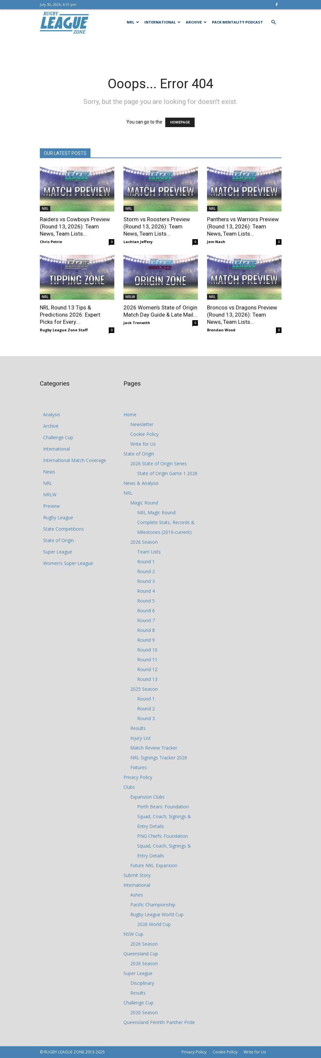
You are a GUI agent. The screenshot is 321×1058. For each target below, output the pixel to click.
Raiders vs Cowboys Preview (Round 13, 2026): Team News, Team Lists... (75, 226)
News (49, 472)
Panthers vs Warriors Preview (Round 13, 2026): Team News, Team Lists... (243, 226)
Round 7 (146, 620)
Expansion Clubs (147, 797)
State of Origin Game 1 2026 (167, 473)
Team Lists (149, 552)
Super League (57, 552)
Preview (51, 506)
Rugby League (58, 517)
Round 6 (146, 610)
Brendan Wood (221, 329)
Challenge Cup (58, 437)
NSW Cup (133, 934)
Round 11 (147, 659)
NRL (133, 22)
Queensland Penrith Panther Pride (159, 1022)
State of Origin (58, 540)
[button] (273, 22)
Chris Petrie (51, 241)
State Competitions (63, 529)
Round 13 (147, 679)
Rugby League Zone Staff (64, 329)
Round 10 (147, 650)
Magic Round (144, 503)
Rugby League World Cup (157, 914)
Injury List (140, 738)
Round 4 (146, 591)
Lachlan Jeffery (137, 241)
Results (138, 728)
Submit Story (137, 875)
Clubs (129, 787)
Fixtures (138, 767)
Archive (196, 22)
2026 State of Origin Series (158, 463)
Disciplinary (142, 983)
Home (129, 414)
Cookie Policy (144, 434)
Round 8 (146, 630)
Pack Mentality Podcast (237, 22)
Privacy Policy (137, 777)
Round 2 (146, 571)
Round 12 (147, 669)
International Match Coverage (74, 460)
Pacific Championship (152, 904)
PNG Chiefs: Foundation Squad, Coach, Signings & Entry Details (164, 846)
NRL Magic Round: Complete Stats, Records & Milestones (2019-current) (166, 522)
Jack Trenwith (136, 322)
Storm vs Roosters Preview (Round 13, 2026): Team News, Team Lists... (156, 226)
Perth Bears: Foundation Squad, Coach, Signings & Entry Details (164, 816)
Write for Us (143, 444)
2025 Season (144, 689)
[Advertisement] (160, 49)
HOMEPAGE (180, 122)
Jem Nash (216, 241)
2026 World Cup (154, 924)
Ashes (136, 895)
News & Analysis (141, 483)
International (162, 22)
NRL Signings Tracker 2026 (158, 757)
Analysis (51, 414)
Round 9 (146, 640)
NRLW (130, 296)
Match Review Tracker (153, 748)
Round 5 (146, 601)
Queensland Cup (140, 954)
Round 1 (146, 561)
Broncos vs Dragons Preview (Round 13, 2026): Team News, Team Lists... (242, 314)
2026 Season (144, 542)
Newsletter (141, 424)
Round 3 (146, 581)
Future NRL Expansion (153, 865)
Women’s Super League (68, 563)
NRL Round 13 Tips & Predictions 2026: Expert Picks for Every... (70, 314)
